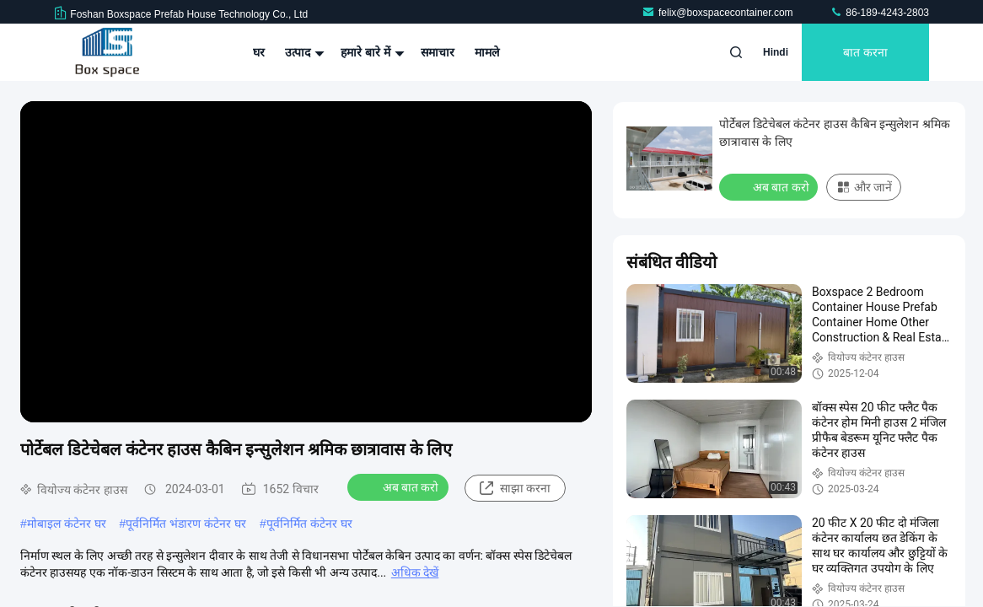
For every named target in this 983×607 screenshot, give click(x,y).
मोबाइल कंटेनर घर (66, 523)
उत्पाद (302, 52)
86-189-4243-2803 (879, 13)
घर (259, 52)
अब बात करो (400, 486)
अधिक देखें (414, 572)
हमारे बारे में (370, 52)
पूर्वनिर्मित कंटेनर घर (309, 523)
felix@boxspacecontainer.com (719, 13)
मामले (487, 52)
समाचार (437, 52)
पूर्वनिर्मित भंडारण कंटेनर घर (186, 523)
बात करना (865, 52)
